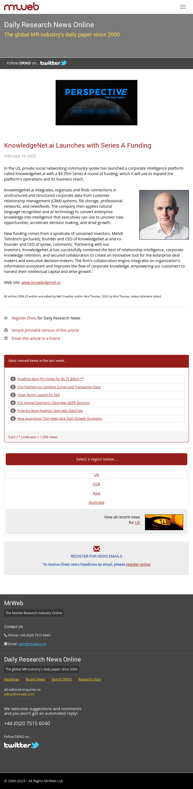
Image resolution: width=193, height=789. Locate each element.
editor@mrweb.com (19, 694)
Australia (96, 502)
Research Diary (90, 679)
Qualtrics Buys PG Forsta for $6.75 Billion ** (50, 379)
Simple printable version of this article (45, 330)
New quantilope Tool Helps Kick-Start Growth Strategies (59, 418)
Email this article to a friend (36, 338)
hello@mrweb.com (32, 644)
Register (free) (24, 318)
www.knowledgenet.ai (40, 282)
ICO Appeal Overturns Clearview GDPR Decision (53, 402)
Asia (96, 493)
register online (138, 564)
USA (96, 483)
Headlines (11, 679)
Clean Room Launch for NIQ (38, 395)
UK (96, 474)
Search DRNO (62, 679)
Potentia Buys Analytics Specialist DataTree (50, 410)
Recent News (35, 679)
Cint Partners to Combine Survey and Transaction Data (59, 387)
